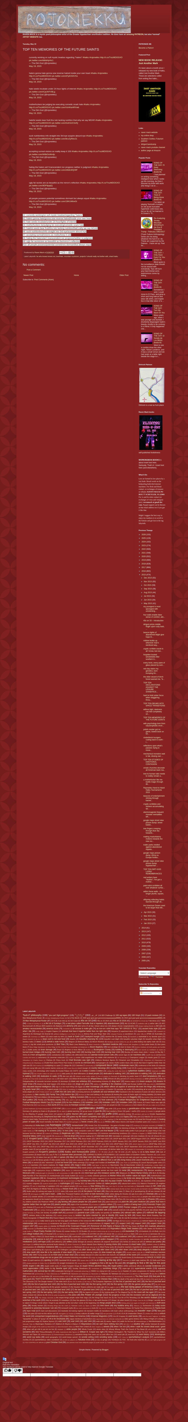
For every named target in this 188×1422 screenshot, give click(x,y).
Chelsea (49, 1060)
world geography (51, 1337)
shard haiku (113, 256)
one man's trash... (48, 1194)
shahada (125, 1244)
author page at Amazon (150, 150)
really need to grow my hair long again (54, 1221)
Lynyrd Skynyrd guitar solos (151, 1162)
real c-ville (117, 1218)
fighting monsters (77, 1097)
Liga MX (113, 1157)
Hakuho (147, 1117)
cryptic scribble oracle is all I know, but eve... (153, 650)
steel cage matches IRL (140, 1260)
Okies (127, 1191)
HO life (163, 1122)
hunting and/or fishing (54, 1128)
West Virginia (96, 1327)
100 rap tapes (121, 1015)
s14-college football (31, 1234)
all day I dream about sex (98, 1026)
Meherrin (57, 1170)
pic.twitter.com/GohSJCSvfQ (65, 123)
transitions (106, 1311)
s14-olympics (71, 1234)
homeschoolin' (78, 1125)
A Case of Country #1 (34, 1023)
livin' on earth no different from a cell (101, 1160)
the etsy (87, 1281)
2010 (144, 942)
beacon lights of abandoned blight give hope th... (153, 634)
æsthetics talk (142, 1023)
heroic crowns (87, 1122)
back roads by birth (56, 1036)
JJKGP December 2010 (35, 1141)
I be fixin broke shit (106, 1128)
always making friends (145, 1026)
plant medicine (139, 1202)
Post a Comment (34, 270)
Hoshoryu (137, 1125)
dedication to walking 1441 (115, 1073)
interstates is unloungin (121, 1136)
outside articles (37, 1196)
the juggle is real (112, 1287)
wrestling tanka (105, 1337)
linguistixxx (26, 1160)
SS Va (93, 1260)
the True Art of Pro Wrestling (125, 1298)
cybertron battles (136, 1070)
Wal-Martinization (155, 1321)
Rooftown (159, 1228)
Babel (43, 1036)
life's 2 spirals (59, 1157)
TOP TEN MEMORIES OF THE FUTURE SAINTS (154, 718)
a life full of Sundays (52, 1023)
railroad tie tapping (155, 1212)
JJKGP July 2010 (158, 1141)
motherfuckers (156, 1176)
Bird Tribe (61, 1044)
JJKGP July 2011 (32, 1144)
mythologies (65, 1183)
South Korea (126, 1257)
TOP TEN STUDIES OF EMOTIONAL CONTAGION (153, 762)
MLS (154, 1173)
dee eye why (68, 1076)
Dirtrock (111, 1079)
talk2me (135, 1274)
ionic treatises (139, 1136)
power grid (92, 1207)
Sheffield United (151, 1244)
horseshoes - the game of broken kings (115, 1125)
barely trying (122, 1036)
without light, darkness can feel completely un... (152, 711)
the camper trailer (84, 1279)
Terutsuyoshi (128, 1276)
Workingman (160, 1334)
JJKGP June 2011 (84, 1144)
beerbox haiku (28, 1042)
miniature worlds (108, 1173)
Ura (114, 1316)
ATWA (149, 1034)
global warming (73, 1111)
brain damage (46, 1050)
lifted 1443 (101, 1157)
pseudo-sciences (119, 1210)
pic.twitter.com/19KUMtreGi (64, 201)
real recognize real (31, 1221)
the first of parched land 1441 (128, 1281)
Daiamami (155, 1071)
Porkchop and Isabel (53, 1207)
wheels (106, 1327)
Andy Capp (39, 1031)
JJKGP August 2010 (138, 1139)
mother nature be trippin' (136, 1176)
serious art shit (137, 1242)
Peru (121, 1199)
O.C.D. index (60, 1191)
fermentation (55, 1097)
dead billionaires (79, 1073)
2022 (144, 549)
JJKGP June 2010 (67, 1144)
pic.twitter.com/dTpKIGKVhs (65, 76)
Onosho (125, 1194)
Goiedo (150, 1111)
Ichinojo (56, 1133)
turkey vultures (81, 1313)
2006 (144, 957)
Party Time (86, 1196)
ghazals (53, 1111)
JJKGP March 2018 (139, 1144)
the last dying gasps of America (137, 1287)
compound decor (104, 1065)
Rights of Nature (114, 1226)
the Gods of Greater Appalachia (37, 1287)
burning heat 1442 (72, 1052)
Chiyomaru (147, 1060)
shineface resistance (45, 1247)
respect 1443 (140, 1223)
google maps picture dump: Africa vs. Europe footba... (151, 855)
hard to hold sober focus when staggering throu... (153, 697)
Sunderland (95, 1268)
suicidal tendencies (153, 1266)
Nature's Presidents (148, 1183)
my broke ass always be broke (136, 1178)
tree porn (161, 1311)
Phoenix (151, 1199)
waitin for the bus (126, 1321)
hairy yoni (136, 1117)
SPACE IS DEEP (154, 1257)
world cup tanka (33, 1337)
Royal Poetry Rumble (43, 1231)
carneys (159, 1055)
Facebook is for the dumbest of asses (133, 1092)
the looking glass (108, 1292)
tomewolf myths (67, 1308)
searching (122, 1239)
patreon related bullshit (103, 1196)
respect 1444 (155, 1223)
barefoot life (109, 1036)
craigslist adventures (144, 1068)
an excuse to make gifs (82, 1028)
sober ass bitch (100, 1255)
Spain (25, 1260)
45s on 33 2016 (119, 1021)
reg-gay (160, 1221)
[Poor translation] (18, 1370)
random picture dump (64, 1215)
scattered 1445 (157, 1236)
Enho (64, 1089)
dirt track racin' (62, 1079)
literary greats (43, 1160)
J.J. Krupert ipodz (34, 1138)
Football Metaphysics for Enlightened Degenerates (139, 1100)
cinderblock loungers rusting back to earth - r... (153, 739)
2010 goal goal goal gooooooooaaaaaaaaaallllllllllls (143, 1018)
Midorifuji (51, 1173)
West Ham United (82, 1327)
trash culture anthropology (124, 1311)
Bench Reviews (98, 1042)
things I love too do (139, 1300)
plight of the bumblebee (79, 1204)
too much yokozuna (82, 1308)
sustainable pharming (81, 1271)
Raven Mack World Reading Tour (149, 1215)
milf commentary (62, 1173)
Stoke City (43, 1263)
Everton (110, 1089)
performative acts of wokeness (84, 1199)
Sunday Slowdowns (80, 1268)
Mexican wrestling (155, 1170)
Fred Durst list (28, 1105)
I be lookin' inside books (148, 1128)
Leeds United (160, 1154)
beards (72, 1039)
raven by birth (125, 1215)
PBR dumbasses (123, 1196)
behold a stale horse (55, 1042)
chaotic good (152, 1057)
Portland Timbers (70, 1207)
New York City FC (111, 1186)
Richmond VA (96, 1226)
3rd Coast (74, 1021)
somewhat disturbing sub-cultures (75, 1257)
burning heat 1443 (92, 1052)
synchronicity (38, 1274)
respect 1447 (28, 1226)
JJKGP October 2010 (111, 1147)
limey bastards (158, 1157)
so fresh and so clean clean (62, 1255)
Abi (126, 1023)
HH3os (108, 1122)
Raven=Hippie (58, 1218)
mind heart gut (91, 1173)
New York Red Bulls (127, 1186)
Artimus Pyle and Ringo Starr (95, 1034)
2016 (144, 571)
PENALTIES (136, 1196)
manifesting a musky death (153, 1165)
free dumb (52, 1105)
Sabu (133, 1234)
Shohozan (78, 1247)
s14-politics (82, 1234)
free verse (64, 1105)
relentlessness (42, 1223)
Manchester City (116, 1165)
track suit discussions (49, 1311)
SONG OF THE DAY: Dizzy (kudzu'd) (158, 283)
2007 (144, 953)
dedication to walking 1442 (141, 1073)
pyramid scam (83, 1213)
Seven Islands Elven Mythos (92, 1244)
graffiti (109, 1114)
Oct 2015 (148, 585)
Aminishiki (66, 1028)
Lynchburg (134, 1162)
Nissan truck (68, 1189)
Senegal (81, 1242)
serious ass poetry (153, 1242)
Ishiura (156, 1136)
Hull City (41, 1128)
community (89, 1065)
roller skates (147, 1228)
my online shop (147, 135)
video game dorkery (131, 1319)
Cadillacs (68, 1055)
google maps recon (45, 1114)
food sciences (107, 1100)
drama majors (130, 1081)
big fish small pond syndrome (42, 1044)
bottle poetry (32, 1050)
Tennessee (89, 1276)
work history (144, 1334)
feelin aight (134, 1094)
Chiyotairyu (37, 1063)
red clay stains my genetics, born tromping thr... (150, 671)
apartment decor (127, 1031)
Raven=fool (44, 1218)
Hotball (160, 1125)
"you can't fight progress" (58, 1015)
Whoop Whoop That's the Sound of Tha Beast (127, 1329)
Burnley (128, 1052)
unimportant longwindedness (47, 1316)
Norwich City (146, 1189)
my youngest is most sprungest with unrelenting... (151, 608)
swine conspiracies (139, 1271)
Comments (146, 993)
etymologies (101, 1089)
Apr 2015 (148, 912)
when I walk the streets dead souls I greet (147, 1327)
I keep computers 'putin (82, 1131)
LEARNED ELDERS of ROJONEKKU (101, 1154)
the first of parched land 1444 (72, 1284)
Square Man (84, 1260)
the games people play (141, 1284)
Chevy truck (60, 1060)
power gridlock (109, 1207)
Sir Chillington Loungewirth (68, 1250)
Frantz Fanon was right (154, 1102)
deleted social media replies (85, 1076)
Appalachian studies (145, 1031)
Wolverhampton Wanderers (63, 1334)
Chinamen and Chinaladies (129, 1060)
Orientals (150, 1194)
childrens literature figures (105, 1060)
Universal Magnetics (99, 1316)
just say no (52, 1149)
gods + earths (131, 1111)
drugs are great (82, 1084)
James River (72, 1139)
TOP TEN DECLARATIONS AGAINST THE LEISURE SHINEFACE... (151, 687)
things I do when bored (120, 1300)
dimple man (51, 1079)
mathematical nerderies (131, 1168)
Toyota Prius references (143, 1308)
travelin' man (144, 1310)
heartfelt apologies (72, 1122)
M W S (25, 1165)
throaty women (37, 1305)
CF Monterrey (122, 1057)
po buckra (94, 1204)
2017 (144, 567)
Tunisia (71, 1313)
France (139, 1102)
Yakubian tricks (84, 1340)
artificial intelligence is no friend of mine (67, 1034)
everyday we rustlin (124, 1089)
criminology (41, 1071)
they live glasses (79, 1300)
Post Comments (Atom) (44, 280)
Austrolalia (158, 1034)
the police (72, 1295)
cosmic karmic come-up (54, 1068)
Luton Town (123, 1162)
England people (53, 1089)
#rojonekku (94, 57)
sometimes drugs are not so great (44, 1257)
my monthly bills (84, 1181)
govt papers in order (92, 1114)
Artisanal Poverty (116, 1034)
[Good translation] (8, 1370)
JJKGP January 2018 (140, 1141)
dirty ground (121, 1079)
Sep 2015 (148, 589)
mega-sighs (27, 1170)
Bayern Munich (28, 1039)
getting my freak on (40, 1111)
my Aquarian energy (114, 1178)
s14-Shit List (94, 1234)
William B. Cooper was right (92, 1332)
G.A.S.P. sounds (70, 1108)
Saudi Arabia (50, 1236)
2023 (144, 545)
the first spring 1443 (119, 1284)
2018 (144, 564)
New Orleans (83, 1186)
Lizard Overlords (143, 1160)
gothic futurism (72, 1114)
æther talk (154, 1023)
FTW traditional (126, 1105)
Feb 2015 (148, 919)
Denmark (114, 1076)
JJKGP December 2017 (57, 1141)
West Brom (51, 1327)
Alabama (59, 1026)
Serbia (125, 1242)
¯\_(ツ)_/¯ (80, 1015)
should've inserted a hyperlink (128, 1247)
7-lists (162, 1021)
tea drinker (46, 1276)
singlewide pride (49, 1250)
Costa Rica (71, 1068)
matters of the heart (153, 1168)
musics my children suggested (94, 1178)
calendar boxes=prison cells (102, 1055)
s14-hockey (60, 1234)
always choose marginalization (123, 1026)
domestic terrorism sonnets (47, 1081)
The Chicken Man (104, 1279)
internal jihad (69, 1136)
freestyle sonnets (78, 1105)
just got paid (40, 1149)
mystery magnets (32, 1183)
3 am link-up (62, 1021)
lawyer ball (41, 1154)
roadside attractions (157, 1226)
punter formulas (28, 1213)
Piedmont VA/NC (47, 1202)
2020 (144, 556)
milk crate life (76, 1173)
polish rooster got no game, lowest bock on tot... (153, 731)
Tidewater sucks (76, 1305)
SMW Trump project (40, 1255)
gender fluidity (121, 1108)
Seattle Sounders (135, 1239)
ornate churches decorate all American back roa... (154, 769)
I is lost (65, 1131)
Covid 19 (130, 1068)
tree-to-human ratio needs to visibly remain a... (154, 775)
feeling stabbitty (147, 1094)
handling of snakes (59, 1119)
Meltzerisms (77, 1170)
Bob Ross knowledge (70, 1047)
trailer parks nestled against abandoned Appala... (152, 847)
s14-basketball (128, 1231)
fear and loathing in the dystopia (99, 1094)
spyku (74, 1260)
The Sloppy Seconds (46, 1298)
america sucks (52, 1028)
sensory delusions (94, 1242)
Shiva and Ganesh (65, 1247)
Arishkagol (37, 1034)
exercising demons (83, 1092)
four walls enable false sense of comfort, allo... (154, 616)
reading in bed (103, 1218)
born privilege (113, 1047)
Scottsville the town (69, 1239)
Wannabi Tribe (27, 1324)
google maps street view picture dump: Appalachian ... (153, 863)
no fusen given (83, 1189)
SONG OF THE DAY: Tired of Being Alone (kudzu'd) (159, 195)
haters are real (87, 1119)
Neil (33, 1186)
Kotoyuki (160, 1149)
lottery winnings (79, 1162)
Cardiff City (149, 1055)
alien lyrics (82, 1026)
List (34, 1160)
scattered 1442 (108, 1236)
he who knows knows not (46, 256)
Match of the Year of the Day (107, 1168)
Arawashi (160, 1031)
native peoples (111, 1183)
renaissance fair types (58, 1223)
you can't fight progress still (156, 1340)
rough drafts (27, 1231)
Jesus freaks (86, 1139)
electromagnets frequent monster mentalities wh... (153, 814)
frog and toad (95, 1105)
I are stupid (89, 1128)
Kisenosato (103, 1149)
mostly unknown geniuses (97, 1176)
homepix (55, 1125)
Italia (163, 1136)
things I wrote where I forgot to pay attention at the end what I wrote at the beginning (64, 1303)
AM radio (159, 1026)
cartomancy (42, 1057)
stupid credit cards (51, 1266)
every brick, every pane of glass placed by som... (154, 664)
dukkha (96, 1084)
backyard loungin (92, 1036)
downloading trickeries (100, 1081)
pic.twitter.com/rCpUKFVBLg (42, 92)
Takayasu (104, 1274)
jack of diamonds (56, 1139)
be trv (38, 1039)
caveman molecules (57, 1057)
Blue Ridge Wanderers (37, 1047)
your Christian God (54, 1342)
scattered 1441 (91, 1236)
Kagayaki (62, 1149)
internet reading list (86, 1136)
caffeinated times (81, 1055)
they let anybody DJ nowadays (57, 1300)
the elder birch (61, 1281)
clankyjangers (100, 1063)
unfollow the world (151, 1313)
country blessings (98, 1068)
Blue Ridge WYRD (54, 1047)
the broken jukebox (64, 1279)
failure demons (156, 1092)
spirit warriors (35, 1260)
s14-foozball (47, 1234)
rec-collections (99, 1220)
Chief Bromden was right (79, 1060)
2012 (144, 935)
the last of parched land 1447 (145, 1290)
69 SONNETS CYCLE (138, 1021)
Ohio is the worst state (113, 1191)
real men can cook (159, 1218)
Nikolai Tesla (46, 1189)
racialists (116, 1213)
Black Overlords (94, 1044)
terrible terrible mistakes (104, 1276)
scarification (76, 1236)
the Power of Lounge (91, 1295)
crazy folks (158, 1068)
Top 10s (101, 1308)
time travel (104, 1305)
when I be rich (120, 1327)
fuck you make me (151, 1105)
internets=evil (102, 1136)
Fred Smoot (41, 1105)
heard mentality (45, 1122)
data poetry (66, 1073)
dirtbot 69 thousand (79, 1079)
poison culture (106, 1204)
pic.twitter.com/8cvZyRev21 (64, 139)
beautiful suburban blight (132, 1039)
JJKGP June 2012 (102, 1144)
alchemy (69, 1026)
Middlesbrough (40, 1173)
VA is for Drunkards (57, 1319)
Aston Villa (140, 1034)
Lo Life (156, 1160)
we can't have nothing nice (107, 1324)
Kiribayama (92, 1149)
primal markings (148, 1207)
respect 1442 (124, 1223)
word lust (131, 1334)
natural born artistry (129, 1183)
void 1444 (88, 1321)
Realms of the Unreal (81, 1221)
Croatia (52, 1071)
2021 (144, 553)
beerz (39, 1042)
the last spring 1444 (70, 1292)
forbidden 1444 (126, 1102)
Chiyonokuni (158, 1060)
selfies (69, 1242)
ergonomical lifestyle (85, 1089)
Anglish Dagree (52, 1031)
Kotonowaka (140, 1149)
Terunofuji (118, 1276)
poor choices (27, 1207)
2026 (144, 534)
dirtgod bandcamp (148, 144)
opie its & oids (136, 1194)
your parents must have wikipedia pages (79, 1342)
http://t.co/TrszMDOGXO (111, 57)
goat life (98, 1111)
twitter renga (94, 1313)
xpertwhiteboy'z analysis (139, 1337)
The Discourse (28, 1281)
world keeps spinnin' (70, 1337)
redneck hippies (148, 1221)
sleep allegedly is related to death (151, 1250)
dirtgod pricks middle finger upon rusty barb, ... (153, 626)
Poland (119, 1204)
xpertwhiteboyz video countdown (47, 1340)
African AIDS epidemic (44, 1026)
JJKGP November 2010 (67, 1147)
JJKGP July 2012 (49, 1144)
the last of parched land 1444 (116, 1290)
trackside (64, 1311)
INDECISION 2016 (154, 1133)
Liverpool (79, 1160)
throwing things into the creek (57, 1305)
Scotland (56, 1239)
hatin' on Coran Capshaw (104, 1119)
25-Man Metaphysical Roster (35, 1021)
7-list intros (152, 1021)
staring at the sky (107, 1260)
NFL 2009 (157, 1186)
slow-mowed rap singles (112, 1252)
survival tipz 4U (44, 1271)
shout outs (146, 1247)
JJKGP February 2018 (99, 1141)
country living (115, 1068)
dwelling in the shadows (111, 1084)
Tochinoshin (147, 1305)
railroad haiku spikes (133, 1213)
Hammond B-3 (158, 1117)
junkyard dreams (153, 1147)
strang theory (82, 1263)
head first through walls (147, 1119)
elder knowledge (92, 1087)
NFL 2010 (26, 1189)
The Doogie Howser (45, 1281)
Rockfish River (42, 1228)
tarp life (154, 1274)
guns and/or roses (113, 1117)
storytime (53, 1263)
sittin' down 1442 (107, 1250)
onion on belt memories (94, 1194)
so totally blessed (84, 1255)
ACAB (132, 1023)
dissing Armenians (136, 1079)
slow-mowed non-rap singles (87, 1252)
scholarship (27, 1239)
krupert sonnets (29, 1152)
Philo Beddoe (130, 1199)
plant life (125, 1202)
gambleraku (87, 1108)
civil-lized (87, 1063)
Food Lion (93, 1100)
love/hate (59, 256)
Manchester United (133, 1165)
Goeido (142, 1111)
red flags (116, 1221)
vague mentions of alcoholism (81, 1319)
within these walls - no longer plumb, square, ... (153, 893)
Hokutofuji (29, 1125)
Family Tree (55, 1094)
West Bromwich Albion (65, 1327)
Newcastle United (143, 1186)
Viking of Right (148, 1319)
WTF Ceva (121, 1337)
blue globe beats (147, 1044)
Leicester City (30, 1157)
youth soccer (100, 1342)
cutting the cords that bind (116, 1071)
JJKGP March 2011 (120, 1144)
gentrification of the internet (140, 1108)
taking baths (126, 1274)
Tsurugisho (62, 1313)
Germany (26, 1111)
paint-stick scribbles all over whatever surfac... (154, 886)
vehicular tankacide (115, 1319)
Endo (42, 1089)
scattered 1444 (141, 1236)
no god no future (99, 1189)
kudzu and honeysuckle (77, 1151)
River (142, 1226)
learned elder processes (72, 1154)
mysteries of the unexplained (154, 1181)
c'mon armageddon (38, 1055)
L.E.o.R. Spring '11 (132, 1152)
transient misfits (93, 1311)
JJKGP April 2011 (119, 1139)
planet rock (96, 1202)
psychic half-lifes (136, 1210)
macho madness (49, 1165)
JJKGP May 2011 (29, 1147)
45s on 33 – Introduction (153, 621)
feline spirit (161, 1094)
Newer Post (28, 275)
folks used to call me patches (76, 1100)
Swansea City (115, 1271)
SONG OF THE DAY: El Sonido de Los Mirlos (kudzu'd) (159, 338)
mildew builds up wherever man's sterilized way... (151, 642)
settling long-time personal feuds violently (49, 1244)
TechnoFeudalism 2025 (60, 1276)
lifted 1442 (87, 1157)
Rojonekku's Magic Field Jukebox (125, 1228)
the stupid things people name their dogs (72, 1298)
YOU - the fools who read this (133, 1340)
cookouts (162, 1065)
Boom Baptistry (96, 1047)
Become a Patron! (146, 48)
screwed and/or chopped (103, 1239)
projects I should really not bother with (94, 256)
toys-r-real (31, 1311)
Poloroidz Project (154, 1204)
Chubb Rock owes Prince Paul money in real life (62, 1063)
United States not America (74, 1316)
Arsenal (47, 1034)
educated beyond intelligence (39, 1087)
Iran (149, 1136)
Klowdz (130, 1149)
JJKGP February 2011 (78, 1141)
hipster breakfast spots (138, 1122)
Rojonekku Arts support (80, 1228)
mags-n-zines (80, 1165)
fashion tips (70, 1094)
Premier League (130, 1207)
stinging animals (31, 1263)
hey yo (100, 1122)
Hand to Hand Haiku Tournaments (35, 1119)
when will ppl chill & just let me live (40, 1329)
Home (76, 275)
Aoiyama (114, 1031)
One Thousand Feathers (71, 1194)
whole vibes (100, 1329)
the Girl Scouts (160, 1284)
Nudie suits (31, 1191)
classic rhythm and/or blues (119, 1063)
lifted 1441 (74, 1157)
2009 (144, 946)
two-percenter (108, 1313)
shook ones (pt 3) (91, 1247)
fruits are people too (110, 1105)
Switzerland (27, 1274)
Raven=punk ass (87, 1218)
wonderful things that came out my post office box (94, 1334)
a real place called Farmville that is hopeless (84, 1023)
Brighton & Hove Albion (74, 1050)
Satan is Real (36, 1236)
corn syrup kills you (33, 1068)
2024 (144, 542)
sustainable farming (62, 1271)
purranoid (70, 1213)
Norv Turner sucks (133, 1189)
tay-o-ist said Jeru (33, 1276)
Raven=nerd (72, 1218)
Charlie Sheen (38, 1060)
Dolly (161, 1079)
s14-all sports (114, 1231)
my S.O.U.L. (136, 1181)
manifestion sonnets (30, 1168)
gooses (60, 1114)
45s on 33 (86, 1020)
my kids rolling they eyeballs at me (47, 1181)
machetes (34, 1165)
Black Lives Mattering (77, 1044)
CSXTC (75, 1071)
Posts (143, 988)
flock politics (28, 1100)
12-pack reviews (151, 1015)
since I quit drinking (34, 1250)
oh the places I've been (91, 1191)
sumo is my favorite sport (56, 1268)
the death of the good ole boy (129, 1279)
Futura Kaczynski (44, 1108)
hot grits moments (149, 1125)
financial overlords (109, 1097)
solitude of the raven (127, 1255)
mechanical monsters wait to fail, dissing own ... (154, 755)
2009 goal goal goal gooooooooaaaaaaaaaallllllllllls (102, 1018)
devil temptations (150, 1076)
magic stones (64, 1165)
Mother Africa (115, 1176)
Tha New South (141, 1276)
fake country (40, 1094)
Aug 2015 (148, 592)
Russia (58, 1231)
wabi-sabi (99, 1321)
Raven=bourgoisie (29, 1218)
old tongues (35, 1194)
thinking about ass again (129, 1303)
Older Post (124, 275)
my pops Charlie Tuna (118, 1181)
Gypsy (126, 1117)
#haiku (86, 57)
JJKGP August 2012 (157, 1139)
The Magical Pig (124, 1292)
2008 (144, 950)
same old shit (143, 1234)
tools (94, 1308)
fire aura (123, 1097)
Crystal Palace (63, 1071)
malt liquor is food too (99, 1165)
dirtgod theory (96, 1079)
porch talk (40, 1207)
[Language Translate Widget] (154, 973)
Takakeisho (74, 1274)
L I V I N (99, 1152)
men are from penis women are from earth (101, 1170)
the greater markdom (60, 1287)
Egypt (80, 1087)
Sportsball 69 (64, 1260)
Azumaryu (34, 1036)
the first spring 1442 (97, 1284)
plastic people (60, 1204)
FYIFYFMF (57, 1108)
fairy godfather (27, 1094)
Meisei (68, 1170)
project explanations (62, 1210)
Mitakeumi (123, 1173)
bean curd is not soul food (54, 1039)
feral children (42, 1097)
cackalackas (56, 1055)
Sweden (126, 1271)
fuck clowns (137, 1105)
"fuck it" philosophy (32, 1015)
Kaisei (70, 1149)
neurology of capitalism (46, 1186)
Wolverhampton (46, 1334)
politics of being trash (133, 1204)
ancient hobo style (150, 1028)
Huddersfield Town (29, 1128)
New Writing (96, 1186)
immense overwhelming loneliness (114, 1133)
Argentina (26, 1034)
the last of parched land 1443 (87, 1290)
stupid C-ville (34, 1266)
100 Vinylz (136, 1015)
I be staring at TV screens (45, 1131)
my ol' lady (99, 1181)
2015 (144, 575)
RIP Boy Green (131, 1226)
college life (68, 1065)
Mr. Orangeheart (50, 1178)
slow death (31, 1252)
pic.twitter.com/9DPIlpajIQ (41, 185)
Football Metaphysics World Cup (36, 1102)
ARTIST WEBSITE (31, 37)
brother (88, 1050)
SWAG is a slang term (99, 1271)
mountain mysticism (71, 256)
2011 (144, 939)
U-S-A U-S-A (120, 1313)
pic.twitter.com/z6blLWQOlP (64, 170)
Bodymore (84, 1047)
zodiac (120, 1342)
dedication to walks (49, 1076)
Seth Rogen (27, 1244)
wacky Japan (111, 1321)
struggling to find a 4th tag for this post (105, 1263)
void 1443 (75, 1321)
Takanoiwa (84, 1274)
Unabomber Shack (135, 1313)
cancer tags (122, 1055)
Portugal (82, 1207)
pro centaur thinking (44, 1210)
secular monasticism (151, 1239)
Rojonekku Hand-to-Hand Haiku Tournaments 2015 (153, 790)
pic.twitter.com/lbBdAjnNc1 (41, 60)
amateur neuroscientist (32, 1028)
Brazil (59, 1050)
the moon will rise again (144, 1292)
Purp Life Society (42, 1213)
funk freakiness (30, 1108)
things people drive (108, 1303)
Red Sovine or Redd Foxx (130, 1221)
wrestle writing (87, 1337)
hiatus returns (120, 1122)
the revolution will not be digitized (144, 1295)
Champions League (137, 1057)
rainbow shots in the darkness (41, 1215)
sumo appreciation (31, 1268)
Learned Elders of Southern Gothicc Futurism (136, 1154)
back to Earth (74, 1036)
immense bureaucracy (88, 1133)
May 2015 (148, 603)
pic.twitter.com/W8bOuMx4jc (42, 154)
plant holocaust (111, 1202)
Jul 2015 (147, 596)
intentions (58, 1136)
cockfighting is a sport (52, 1065)
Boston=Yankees (140, 1047)
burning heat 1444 (112, 1052)
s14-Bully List (157, 1231)
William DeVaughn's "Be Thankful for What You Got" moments (132, 1332)
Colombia (79, 1065)
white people (71, 1329)
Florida (40, 1100)
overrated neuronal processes (58, 1196)
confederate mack (126, 1065)
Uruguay (122, 1316)
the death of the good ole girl (153, 1279)
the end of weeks (76, 1281)
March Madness (70, 1168)
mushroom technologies (70, 1178)
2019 (144, 560)
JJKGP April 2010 (102, 1139)
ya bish (65, 1340)
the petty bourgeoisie (59, 1295)
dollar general (150, 1079)
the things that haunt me (101, 1298)
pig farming (63, 1202)
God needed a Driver (114, 1111)
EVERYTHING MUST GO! (43, 1092)
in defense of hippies (138, 1133)
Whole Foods (87, 1329)
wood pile (121, 1334)
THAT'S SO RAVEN (43, 1279)
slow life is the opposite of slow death (56, 1252)
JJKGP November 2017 (90, 1147)
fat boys (81, 1094)
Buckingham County (102, 1050)
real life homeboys (131, 1218)
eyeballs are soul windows (104, 1092)
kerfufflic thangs (80, 1149)
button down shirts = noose (144, 1052)
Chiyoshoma (27, 1063)
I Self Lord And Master (103, 1131)
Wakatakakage (141, 1321)
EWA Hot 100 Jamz (63, 1092)
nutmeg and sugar (45, 1191)
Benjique (110, 1042)
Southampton (139, 1257)
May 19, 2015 (35, 66)
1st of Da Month (73, 1018)
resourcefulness (95, 1223)
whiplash (60, 1329)
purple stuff (57, 1213)
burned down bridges (31, 1052)
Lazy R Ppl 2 (54, 1154)
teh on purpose (77, 1276)
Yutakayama (111, 1342)
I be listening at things (126, 1128)
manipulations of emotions (51, 1168)
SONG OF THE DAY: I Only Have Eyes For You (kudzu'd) (159, 255)
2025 (144, 538)
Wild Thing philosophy (44, 1332)
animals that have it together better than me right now (84, 1031)
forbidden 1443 (109, 1102)
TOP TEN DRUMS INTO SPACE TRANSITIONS (154, 704)
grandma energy (125, 1114)
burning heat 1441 (52, 1052)
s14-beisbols (144, 1231)
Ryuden (84, 1231)
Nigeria (36, 1189)
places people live (79, 1202)
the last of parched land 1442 (57, 1290)
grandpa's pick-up (141, 1114)
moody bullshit (70, 1176)
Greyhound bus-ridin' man (55, 1117)
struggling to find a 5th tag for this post (145, 1263)
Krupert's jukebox (48, 1151)
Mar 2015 (148, 916)
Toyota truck (160, 1308)
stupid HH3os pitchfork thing (94, 1266)
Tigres (87, 1305)
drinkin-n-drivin (66, 1084)
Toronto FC (110, 1308)
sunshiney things (110, 1268)
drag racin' (116, 1081)
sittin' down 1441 (89, 1250)
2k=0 (53, 1021)
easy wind (150, 1084)
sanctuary (154, 1234)
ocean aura (73, 1191)
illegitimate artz (68, 1133)
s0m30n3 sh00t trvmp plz (99, 1231)
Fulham (162, 1105)
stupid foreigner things (70, 1266)
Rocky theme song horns (60, 1228)
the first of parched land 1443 (43, 1284)
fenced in (29, 1097)
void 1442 (62, 1321)
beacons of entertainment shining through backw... (153, 798)
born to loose (126, 1047)
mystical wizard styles (49, 1183)
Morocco (81, 1176)
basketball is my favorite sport (150, 1036)
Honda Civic (92, 1125)
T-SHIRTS (64, 1274)
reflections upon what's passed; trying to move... (152, 748)
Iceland (47, 1133)
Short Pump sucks (107, 1247)
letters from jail (44, 1157)
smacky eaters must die (134, 1252)
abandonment (113, 1023)
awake (25, 1036)
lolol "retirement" (48, 1162)
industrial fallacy (29, 1136)
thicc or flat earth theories (98, 1300)
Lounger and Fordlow (96, 1162)
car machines (135, 1055)
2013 (144, 931)
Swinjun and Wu (155, 1271)
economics (160, 1084)
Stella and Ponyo (158, 1260)
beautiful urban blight (154, 1039)
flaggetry (133, 1097)
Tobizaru (136, 1305)
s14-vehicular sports (121, 1234)
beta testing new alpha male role (146, 1042)
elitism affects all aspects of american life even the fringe (128, 1087)
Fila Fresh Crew (94, 1097)
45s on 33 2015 (103, 1021)
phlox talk (141, 1199)
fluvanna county (54, 1100)
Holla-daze (40, 1125)
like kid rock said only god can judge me (134, 1157)
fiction (65, 1097)
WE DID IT (127, 1324)
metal (124, 1170)
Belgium (72, 1042)
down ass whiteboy (79, 1081)
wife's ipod (151, 1329)
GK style (62, 1111)
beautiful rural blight (111, 1039)
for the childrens (73, 1102)
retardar (53, 1226)
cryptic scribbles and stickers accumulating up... (153, 806)
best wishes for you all (123, 1042)
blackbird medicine (110, 1044)
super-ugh (126, 1268)
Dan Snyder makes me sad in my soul (46, 1073)
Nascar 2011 (79, 1183)
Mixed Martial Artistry (139, 1173)
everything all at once (143, 1089)
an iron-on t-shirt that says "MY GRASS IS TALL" (117, 1028)
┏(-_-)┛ (94, 1015)
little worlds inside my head (62, 1160)
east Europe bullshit (134, 1084)
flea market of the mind (149, 1097)
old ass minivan (154, 1191)
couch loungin (82, 1068)
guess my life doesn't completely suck (86, 1117)
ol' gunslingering (139, 1191)
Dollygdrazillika (28, 1081)
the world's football (149, 1297)
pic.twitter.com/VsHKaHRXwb (65, 107)
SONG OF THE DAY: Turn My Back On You (159, 309)
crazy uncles (27, 1071)
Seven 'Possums (73, 1244)
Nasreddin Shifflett (95, 1183)
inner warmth (47, 1136)
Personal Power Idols (107, 1199)
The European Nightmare (102, 1281)
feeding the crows (120, 1094)
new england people (67, 1186)
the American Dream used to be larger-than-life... (154, 906)
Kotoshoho (150, 1149)
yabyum (72, 1340)
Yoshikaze (115, 1340)
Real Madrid (146, 1218)
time (94, 1305)
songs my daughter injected (100, 1257)
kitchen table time (117, 1149)
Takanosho (94, 1274)
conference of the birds (147, 1065)
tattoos (162, 1274)
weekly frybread (151, 1324)
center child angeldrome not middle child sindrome (95, 1057)
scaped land (62, 1236)
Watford (59, 1324)
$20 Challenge (107, 1015)
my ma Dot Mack (69, 1181)
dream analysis (145, 1081)
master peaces (87, 1168)
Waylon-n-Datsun (71, 1324)
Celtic (71, 1057)
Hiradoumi (154, 1122)
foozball (57, 1102)
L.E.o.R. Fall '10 (114, 1152)
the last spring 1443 (49, 1292)
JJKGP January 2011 (120, 1141)
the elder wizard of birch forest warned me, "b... (153, 678)
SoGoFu (113, 1255)
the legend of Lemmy (91, 1292)
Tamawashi (144, 1274)
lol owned (35, 1162)
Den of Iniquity (103, 1076)
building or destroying (124, 1050)
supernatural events (143, 1268)
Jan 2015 (148, 923)
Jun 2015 (148, 600)
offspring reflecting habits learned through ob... (153, 901)
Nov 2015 (148, 581)
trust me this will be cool (47, 1313)
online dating (114, 1194)
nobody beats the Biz (117, 1189)
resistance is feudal (77, 1223)
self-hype (42, 1242)
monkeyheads (55, 1176)
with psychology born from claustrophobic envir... (154, 724)
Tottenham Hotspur (124, 1308)
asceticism (129, 1034)
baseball (133, 1036)
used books (133, 1316)
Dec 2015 (148, 578)
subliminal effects (135, 1266)
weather (137, 1324)
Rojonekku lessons (99, 1228)
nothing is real (159, 1189)
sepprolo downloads (111, 1242)
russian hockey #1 (71, 1231)
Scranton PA (85, 1239)
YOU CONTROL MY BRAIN (34, 1342)
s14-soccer (107, 1234)
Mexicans (27, 1173)
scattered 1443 (125, 1236)
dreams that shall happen (47, 1084)
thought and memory (147, 1303)
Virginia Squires (48, 1321)
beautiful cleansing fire (89, 1039)
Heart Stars (59, 1122)
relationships (28, 1223)
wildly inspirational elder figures (66, 1332)
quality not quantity (102, 1213)
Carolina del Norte (29, 1057)
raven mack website (149, 132)
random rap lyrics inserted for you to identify (95, 1215)
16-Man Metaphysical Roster (54, 1018)
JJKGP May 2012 (47, 1147)
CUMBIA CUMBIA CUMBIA (92, 1071)
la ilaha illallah (149, 1152)
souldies (115, 1257)
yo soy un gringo (101, 1340)
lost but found (62, 1162)
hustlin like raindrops (73, 1128)
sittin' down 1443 (126, 1250)
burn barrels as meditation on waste (150, 1050)
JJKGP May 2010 (155, 1144)
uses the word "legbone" (150, 1316)
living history (126, 1160)
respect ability (42, 1226)
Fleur (161, 1097)
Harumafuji (75, 1119)
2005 (144, 961)
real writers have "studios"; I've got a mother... (152, 879)
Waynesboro (86, 1324)
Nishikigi (57, 1189)
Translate (156, 977)
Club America (37, 1065)
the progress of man (117, 1295)
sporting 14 (49, 1260)
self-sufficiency (56, 1242)
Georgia (160, 1108)
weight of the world (38, 1327)
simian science (159, 1247)
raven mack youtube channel (153, 147)
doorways (64, 1081)
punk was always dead (154, 1210)
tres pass (31, 1313)
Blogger (105, 1350)
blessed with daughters (131, 1044)
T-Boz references (51, 1274)
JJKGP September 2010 (133, 1147)
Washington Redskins (43, 1324)
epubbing (72, 1089)
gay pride (108, 1108)
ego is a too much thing (65, 1087)
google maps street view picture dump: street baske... (153, 822)
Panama (77, 1196)
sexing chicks (111, 1244)
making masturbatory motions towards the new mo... (152, 839)
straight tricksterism (67, 1263)
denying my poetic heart (129, 1076)
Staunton (126, 1260)
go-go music (87, 1111)
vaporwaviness (101, 1319)
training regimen (77, 1311)
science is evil (43, 1239)
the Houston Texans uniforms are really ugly (87, 1287)
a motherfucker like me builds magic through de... (153, 782)
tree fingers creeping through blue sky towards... (151, 830)
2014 (144, 928)
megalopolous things (43, 1170)
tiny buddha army (121, 1305)
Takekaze (114, 1274)
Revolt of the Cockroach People (73, 1226)
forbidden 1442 (92, 1102)
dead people (94, 1073)
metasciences (137, 1170)
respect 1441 (109, 1223)
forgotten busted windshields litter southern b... (151, 657)
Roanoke (31, 1228)
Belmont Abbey (83, 1042)
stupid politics (117, 1266)
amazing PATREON (134, 34)
